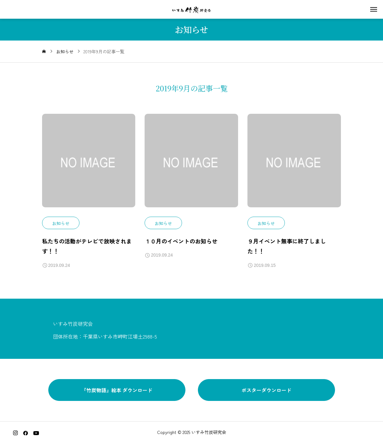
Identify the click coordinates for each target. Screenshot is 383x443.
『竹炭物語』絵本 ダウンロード (116, 390)
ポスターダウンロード (266, 390)
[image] (89, 165)
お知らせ (60, 223)
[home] (44, 51)
